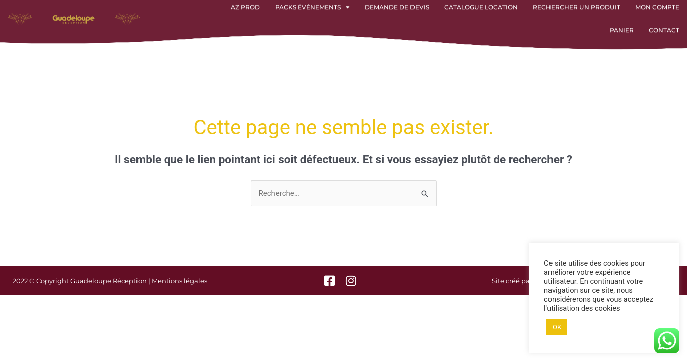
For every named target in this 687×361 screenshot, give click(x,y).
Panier (622, 24)
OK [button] (557, 327)
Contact (664, 24)
